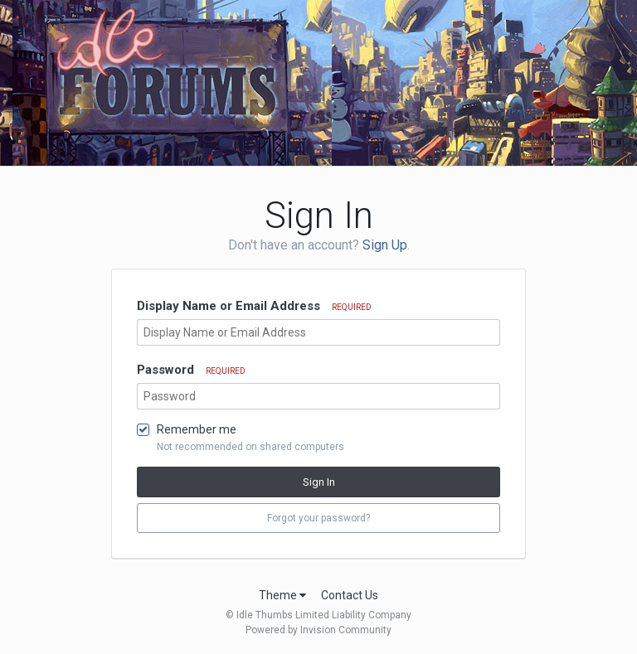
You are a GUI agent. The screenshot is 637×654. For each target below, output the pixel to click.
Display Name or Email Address (254, 305)
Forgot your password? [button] (318, 518)
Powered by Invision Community (318, 630)
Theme (282, 595)
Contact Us (349, 595)
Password (191, 369)
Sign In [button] (319, 482)
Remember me (196, 429)
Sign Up (384, 245)
